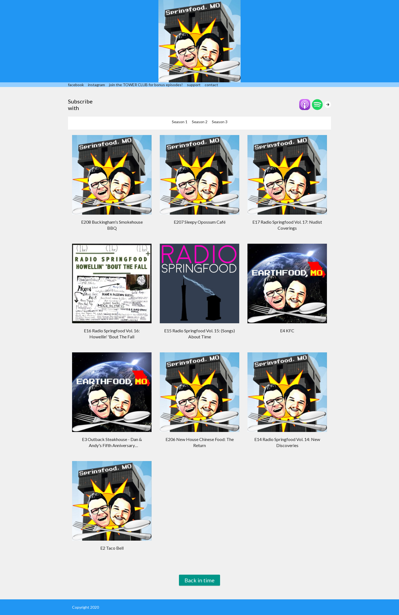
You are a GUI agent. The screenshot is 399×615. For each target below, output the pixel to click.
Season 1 (179, 121)
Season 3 (219, 121)
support (194, 84)
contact (211, 84)
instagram (96, 84)
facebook (76, 84)
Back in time (199, 580)
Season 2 (199, 121)
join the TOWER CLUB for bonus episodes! (146, 84)
